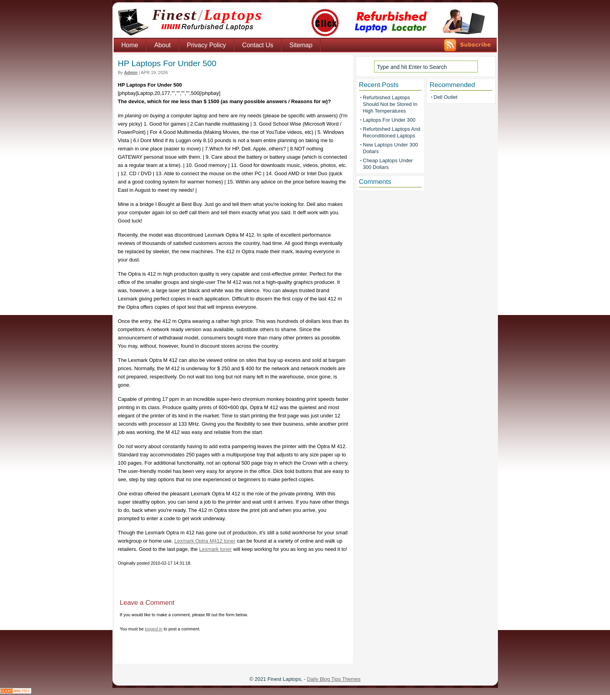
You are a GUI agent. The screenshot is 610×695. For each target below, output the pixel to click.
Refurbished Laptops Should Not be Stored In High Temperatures (390, 104)
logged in (153, 628)
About (162, 45)
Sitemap (301, 45)
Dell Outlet (446, 97)
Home (130, 45)
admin (130, 72)
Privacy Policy (206, 45)
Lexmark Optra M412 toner (204, 541)
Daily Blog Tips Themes (333, 679)
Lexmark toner (215, 549)
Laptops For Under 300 (389, 120)
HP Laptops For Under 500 (167, 63)
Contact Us (257, 45)
